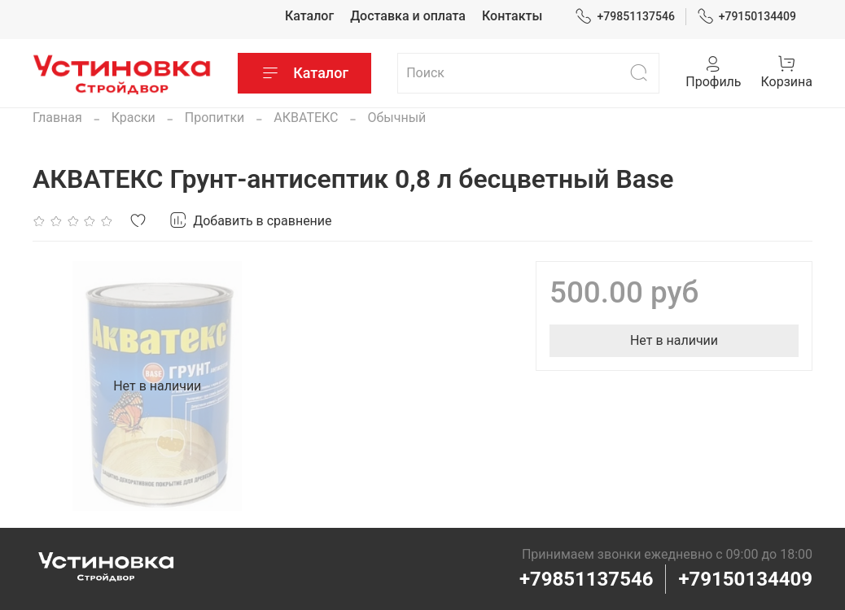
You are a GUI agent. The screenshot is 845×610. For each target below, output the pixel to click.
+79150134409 (747, 16)
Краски (133, 117)
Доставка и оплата (408, 16)
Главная (57, 117)
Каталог (309, 16)
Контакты (512, 16)
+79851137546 (625, 16)
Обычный (396, 117)
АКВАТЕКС (306, 117)
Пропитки (215, 117)
